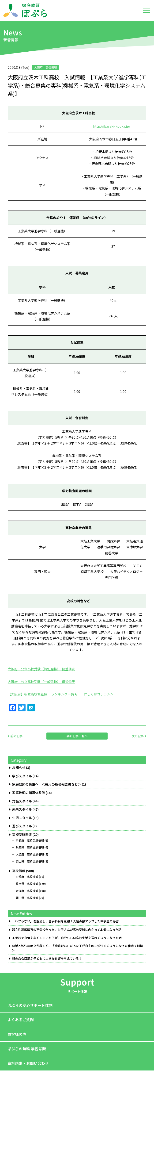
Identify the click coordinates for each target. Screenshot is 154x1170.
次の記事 (137, 736)
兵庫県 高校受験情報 (30, 847)
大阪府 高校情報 (27, 891)
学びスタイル (22, 776)
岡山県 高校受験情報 (30, 861)
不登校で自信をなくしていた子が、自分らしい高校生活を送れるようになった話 (67, 938)
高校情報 (18, 871)
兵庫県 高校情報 (27, 884)
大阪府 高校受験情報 (30, 854)
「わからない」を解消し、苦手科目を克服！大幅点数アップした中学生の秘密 (65, 921)
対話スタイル (22, 801)
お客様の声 (17, 1034)
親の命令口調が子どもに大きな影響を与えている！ (47, 958)
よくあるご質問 (21, 1019)
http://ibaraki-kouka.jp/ (111, 126)
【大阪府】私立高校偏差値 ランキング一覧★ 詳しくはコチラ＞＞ (60, 694)
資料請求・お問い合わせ (28, 1063)
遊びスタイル (22, 826)
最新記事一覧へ (77, 736)
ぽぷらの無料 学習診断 (27, 1048)
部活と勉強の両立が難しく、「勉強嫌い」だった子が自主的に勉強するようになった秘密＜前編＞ (77, 948)
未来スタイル (22, 809)
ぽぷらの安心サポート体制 (30, 1005)
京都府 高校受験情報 (30, 840)
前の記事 (16, 736)
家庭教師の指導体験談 (28, 792)
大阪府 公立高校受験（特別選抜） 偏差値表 (41, 669)
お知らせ (18, 767)
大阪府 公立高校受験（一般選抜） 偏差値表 (41, 681)
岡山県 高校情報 (27, 898)
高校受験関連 (22, 834)
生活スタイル (22, 818)
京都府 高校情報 (27, 876)
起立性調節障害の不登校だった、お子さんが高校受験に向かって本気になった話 (66, 930)
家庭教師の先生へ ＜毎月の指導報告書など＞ (46, 784)
